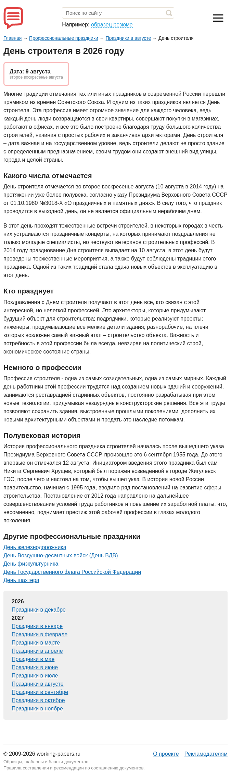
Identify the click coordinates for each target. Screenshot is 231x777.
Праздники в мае (33, 659)
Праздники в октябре (38, 700)
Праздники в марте (36, 643)
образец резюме (112, 24)
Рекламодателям (206, 754)
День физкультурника (30, 564)
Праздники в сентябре (40, 692)
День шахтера (21, 580)
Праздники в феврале (39, 634)
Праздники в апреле (37, 651)
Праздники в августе (128, 38)
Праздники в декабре (39, 610)
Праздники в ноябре (37, 708)
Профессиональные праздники (63, 38)
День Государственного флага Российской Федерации (72, 572)
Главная (12, 38)
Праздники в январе (37, 626)
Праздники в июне (35, 667)
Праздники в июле (35, 676)
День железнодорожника (34, 547)
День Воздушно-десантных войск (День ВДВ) (60, 555)
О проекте (166, 754)
